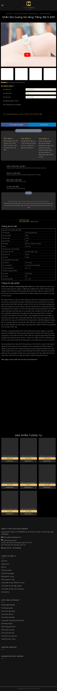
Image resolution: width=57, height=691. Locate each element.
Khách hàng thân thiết (8, 626)
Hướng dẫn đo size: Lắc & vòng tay (12, 589)
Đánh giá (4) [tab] (34, 221)
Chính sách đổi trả (7, 614)
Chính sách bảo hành (8, 617)
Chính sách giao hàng (8, 611)
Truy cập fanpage (14, 125)
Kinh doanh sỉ (5, 592)
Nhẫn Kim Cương (33, 13)
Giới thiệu (4, 561)
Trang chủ (9, 13)
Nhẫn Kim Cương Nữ (45, 13)
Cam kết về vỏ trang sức (9, 636)
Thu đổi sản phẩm (7, 608)
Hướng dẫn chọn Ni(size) (13, 104)
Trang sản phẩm (6, 570)
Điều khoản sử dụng (7, 630)
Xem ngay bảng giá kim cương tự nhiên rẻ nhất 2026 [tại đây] (21, 114)
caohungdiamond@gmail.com (12, 537)
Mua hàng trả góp (7, 623)
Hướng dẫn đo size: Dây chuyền (11, 586)
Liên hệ (3, 567)
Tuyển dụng (5, 564)
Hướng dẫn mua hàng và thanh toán (12, 620)
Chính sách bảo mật (7, 633)
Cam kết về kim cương (8, 639)
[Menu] (2, 5)
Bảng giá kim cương (7, 576)
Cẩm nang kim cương (8, 579)
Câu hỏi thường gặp (7, 573)
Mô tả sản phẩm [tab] (24, 221)
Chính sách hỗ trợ (8, 605)
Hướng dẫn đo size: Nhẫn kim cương (12, 582)
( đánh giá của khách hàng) (16, 82)
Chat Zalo (42, 125)
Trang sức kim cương (20, 13)
